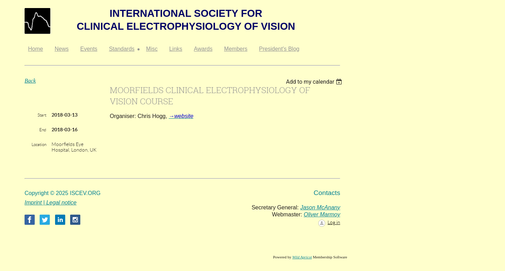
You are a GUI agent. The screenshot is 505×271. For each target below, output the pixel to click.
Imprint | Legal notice (50, 203)
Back (30, 81)
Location (39, 144)
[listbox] (315, 81)
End (42, 129)
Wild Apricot (302, 257)
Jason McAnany (320, 207)
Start (42, 115)
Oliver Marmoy (322, 214)
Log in (334, 222)
